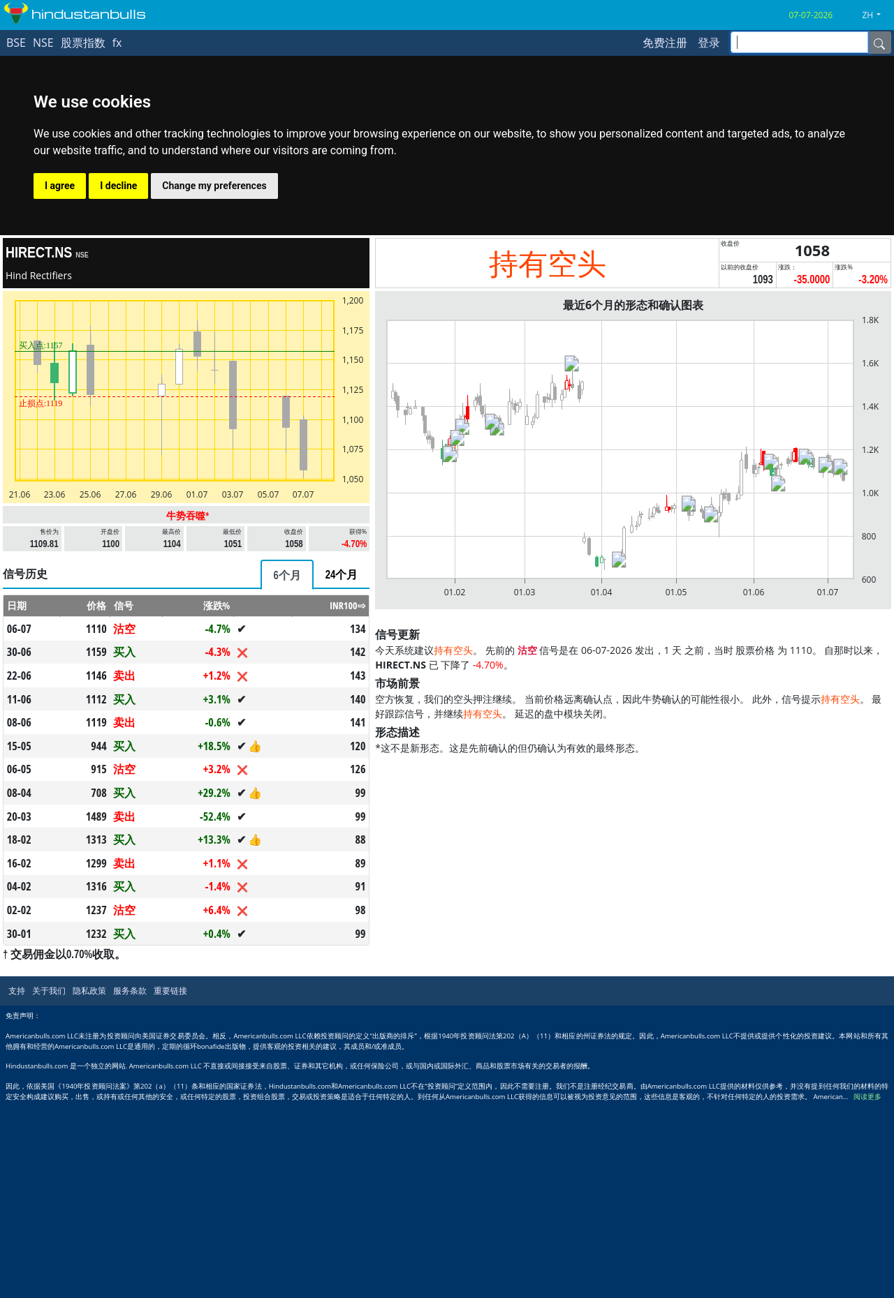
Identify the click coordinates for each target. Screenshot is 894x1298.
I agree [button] (60, 185)
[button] (876, 15)
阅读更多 (867, 1096)
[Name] (879, 42)
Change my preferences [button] (214, 185)
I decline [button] (118, 185)
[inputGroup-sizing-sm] (799, 42)
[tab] (287, 575)
